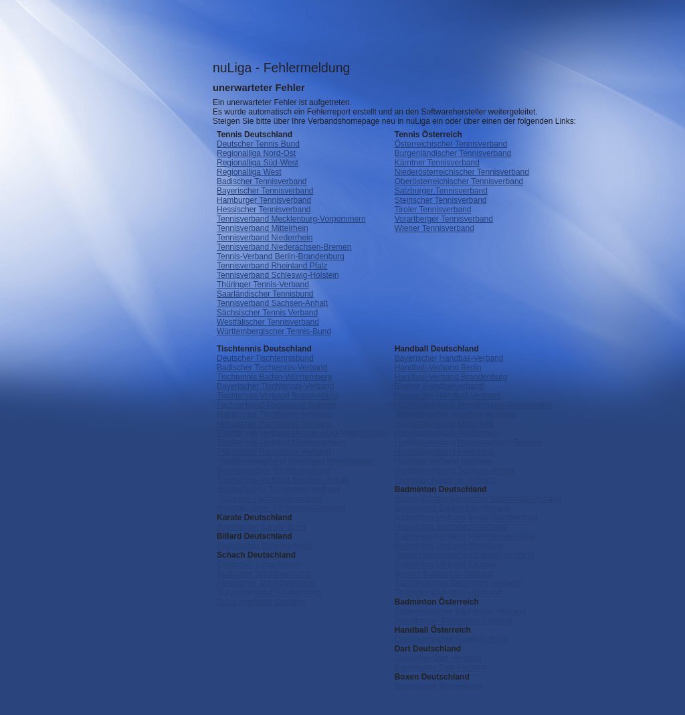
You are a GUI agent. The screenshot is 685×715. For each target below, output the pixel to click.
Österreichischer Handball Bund (451, 639)
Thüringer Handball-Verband (445, 480)
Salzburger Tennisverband (441, 190)
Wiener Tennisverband (434, 228)
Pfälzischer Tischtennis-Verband (274, 452)
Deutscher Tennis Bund (258, 144)
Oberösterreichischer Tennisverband (459, 181)
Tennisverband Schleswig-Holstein (278, 275)
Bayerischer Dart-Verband (441, 667)
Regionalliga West (249, 172)
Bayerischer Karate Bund (261, 527)
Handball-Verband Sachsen (443, 461)
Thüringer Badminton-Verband (448, 592)
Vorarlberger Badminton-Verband (453, 620)
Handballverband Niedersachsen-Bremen (468, 442)
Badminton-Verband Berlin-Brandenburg (466, 517)
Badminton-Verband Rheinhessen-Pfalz (465, 536)
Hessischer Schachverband (265, 583)
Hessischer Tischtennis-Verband (274, 423)
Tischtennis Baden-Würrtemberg (274, 377)
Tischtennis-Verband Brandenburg (277, 395)
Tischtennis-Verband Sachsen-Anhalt (283, 480)
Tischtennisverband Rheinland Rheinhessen (295, 461)
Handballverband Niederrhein (447, 433)
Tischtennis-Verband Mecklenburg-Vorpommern (302, 433)
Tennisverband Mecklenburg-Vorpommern (291, 219)
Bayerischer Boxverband (438, 686)
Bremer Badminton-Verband (444, 573)
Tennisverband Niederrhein (264, 237)
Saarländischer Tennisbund (265, 294)
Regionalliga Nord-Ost (256, 153)
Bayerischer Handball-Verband (449, 358)
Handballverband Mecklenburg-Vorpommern (473, 405)
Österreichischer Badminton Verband (460, 611)
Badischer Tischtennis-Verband (272, 367)
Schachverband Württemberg (269, 592)
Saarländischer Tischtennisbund (273, 470)
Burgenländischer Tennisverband (453, 153)
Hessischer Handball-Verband (448, 395)
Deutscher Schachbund (258, 564)
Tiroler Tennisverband (433, 209)
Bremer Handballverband (439, 386)
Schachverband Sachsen (261, 602)
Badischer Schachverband (263, 573)
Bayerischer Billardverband (264, 545)
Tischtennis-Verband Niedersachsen (281, 442)
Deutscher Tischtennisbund (265, 358)
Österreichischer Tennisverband (451, 144)
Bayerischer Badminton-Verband (452, 508)
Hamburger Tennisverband (264, 200)
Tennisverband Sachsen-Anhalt (272, 303)
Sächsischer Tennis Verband (267, 312)
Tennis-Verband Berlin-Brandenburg (281, 256)
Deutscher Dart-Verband (438, 658)
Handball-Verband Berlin (438, 367)
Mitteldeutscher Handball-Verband (455, 414)
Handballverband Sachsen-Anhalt (454, 470)
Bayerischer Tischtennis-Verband (275, 386)
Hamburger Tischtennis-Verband (274, 414)
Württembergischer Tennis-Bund (274, 331)
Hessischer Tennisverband (264, 209)
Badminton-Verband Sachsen (447, 564)
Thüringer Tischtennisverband (269, 498)
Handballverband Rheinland (444, 452)
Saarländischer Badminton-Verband (458, 583)
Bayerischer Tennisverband (265, 190)
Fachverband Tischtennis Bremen (276, 405)
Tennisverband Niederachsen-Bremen (284, 247)
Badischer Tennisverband (262, 181)
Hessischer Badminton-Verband (451, 527)
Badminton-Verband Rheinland (449, 545)
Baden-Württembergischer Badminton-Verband (478, 498)
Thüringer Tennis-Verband (263, 284)
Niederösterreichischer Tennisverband (462, 172)
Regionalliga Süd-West (257, 162)
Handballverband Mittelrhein (444, 423)
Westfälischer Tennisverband (268, 322)
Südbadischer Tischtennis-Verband (278, 489)
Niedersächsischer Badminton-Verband (464, 555)
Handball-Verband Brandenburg (451, 377)
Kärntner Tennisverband (437, 162)
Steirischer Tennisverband (441, 200)
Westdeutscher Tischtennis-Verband (281, 508)
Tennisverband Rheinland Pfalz (272, 265)
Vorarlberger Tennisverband (444, 219)
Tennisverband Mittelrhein (262, 228)
